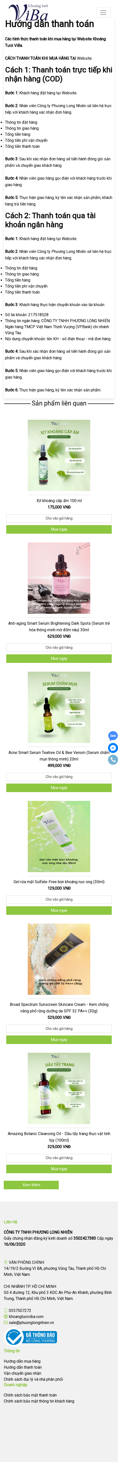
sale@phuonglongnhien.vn (31, 1322)
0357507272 (20, 1310)
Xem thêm (31, 1184)
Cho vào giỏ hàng (59, 518)
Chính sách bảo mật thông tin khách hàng (39, 1401)
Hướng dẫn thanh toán (23, 1367)
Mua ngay (59, 529)
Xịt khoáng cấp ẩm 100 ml (59, 500)
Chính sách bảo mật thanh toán (30, 1395)
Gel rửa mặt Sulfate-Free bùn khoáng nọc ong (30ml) (59, 881)
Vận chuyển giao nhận (22, 1373)
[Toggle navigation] (103, 13)
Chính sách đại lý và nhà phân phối (33, 1379)
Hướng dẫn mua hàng (22, 1361)
